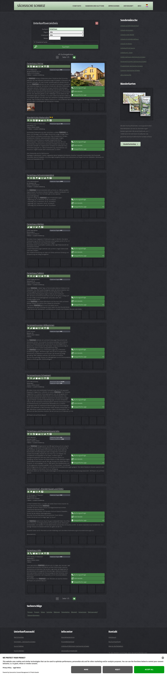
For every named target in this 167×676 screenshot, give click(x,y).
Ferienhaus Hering (35, 63)
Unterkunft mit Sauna (127, 48)
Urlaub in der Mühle (127, 34)
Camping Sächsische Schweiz (130, 70)
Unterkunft (128, 6)
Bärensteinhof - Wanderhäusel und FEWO (45, 488)
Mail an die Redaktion (116, 646)
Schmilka (49, 612)
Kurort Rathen (19, 646)
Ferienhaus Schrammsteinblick (40, 175)
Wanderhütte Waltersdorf (38, 117)
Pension (30, 612)
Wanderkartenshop (129, 144)
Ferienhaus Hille (34, 550)
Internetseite (78, 91)
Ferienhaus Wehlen (35, 224)
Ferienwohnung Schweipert (39, 375)
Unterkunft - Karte (126, 52)
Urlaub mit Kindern (126, 30)
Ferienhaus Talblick (35, 273)
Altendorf (74, 612)
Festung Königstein (33, 615)
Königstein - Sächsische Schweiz (24, 642)
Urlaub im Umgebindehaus (129, 39)
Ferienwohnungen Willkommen (40, 325)
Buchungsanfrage (80, 88)
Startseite (77, 6)
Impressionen (113, 6)
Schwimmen (82, 612)
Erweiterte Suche (41, 42)
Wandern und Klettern (94, 6)
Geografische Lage (80, 95)
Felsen (43, 612)
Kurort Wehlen (19, 651)
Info (139, 6)
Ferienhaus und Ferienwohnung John (43, 431)
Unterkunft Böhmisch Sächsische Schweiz (75, 646)
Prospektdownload (67, 642)
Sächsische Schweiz (31, 6)
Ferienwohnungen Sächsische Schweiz (133, 61)
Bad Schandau (19, 637)
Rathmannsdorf (93, 612)
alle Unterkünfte (125, 75)
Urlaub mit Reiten (126, 44)
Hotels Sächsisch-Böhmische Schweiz (132, 57)
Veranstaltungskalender (69, 651)
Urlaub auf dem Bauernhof (129, 26)
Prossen (36, 612)
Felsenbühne (65, 612)
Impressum (112, 637)
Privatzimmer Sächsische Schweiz (131, 66)
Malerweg (57, 612)
